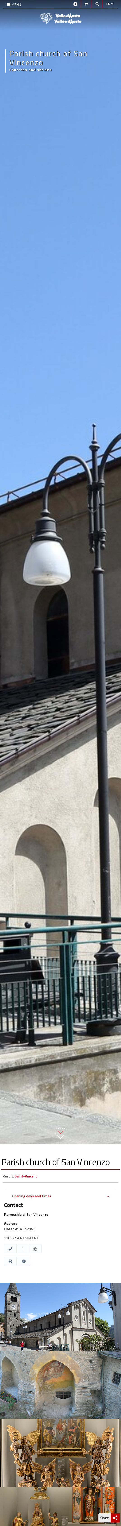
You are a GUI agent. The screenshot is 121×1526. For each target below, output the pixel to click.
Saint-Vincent (26, 1176)
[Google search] (97, 4)
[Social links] (86, 4)
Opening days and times (31, 1196)
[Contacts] (75, 4)
